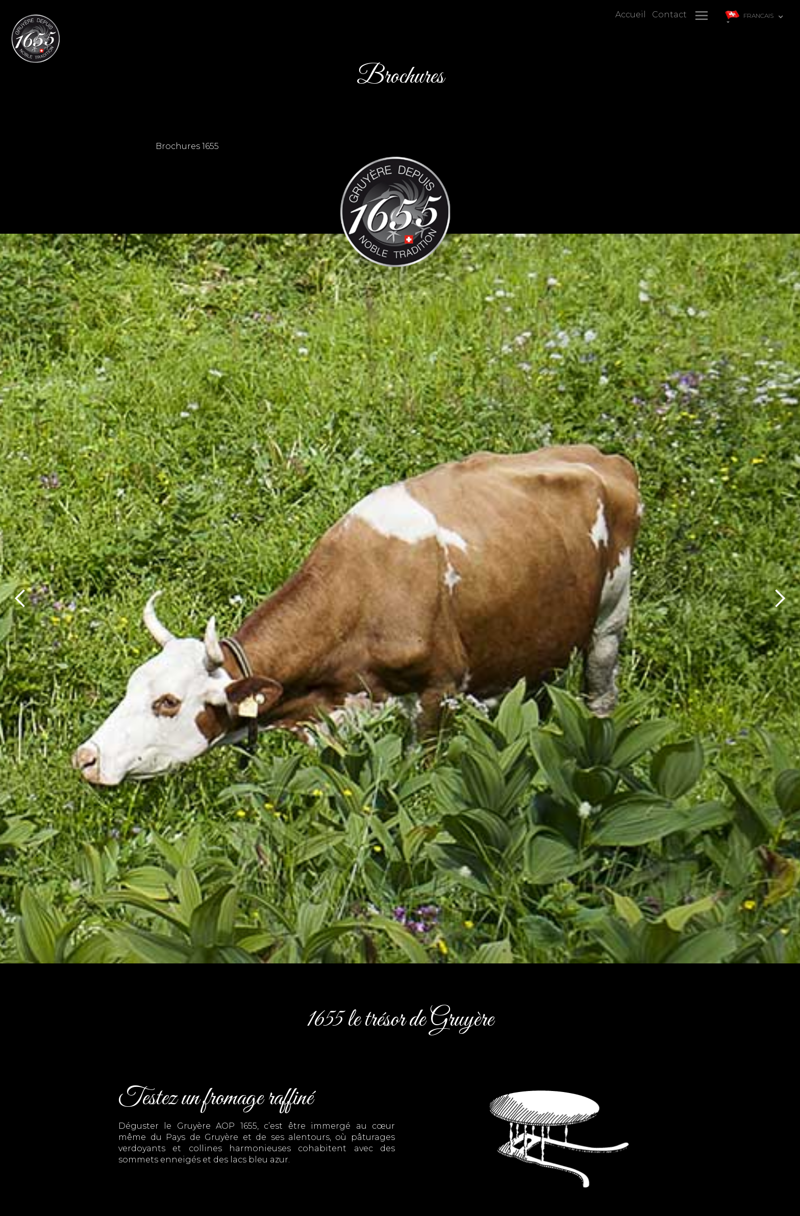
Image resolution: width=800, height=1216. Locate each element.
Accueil (630, 14)
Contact (669, 14)
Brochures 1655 (187, 146)
